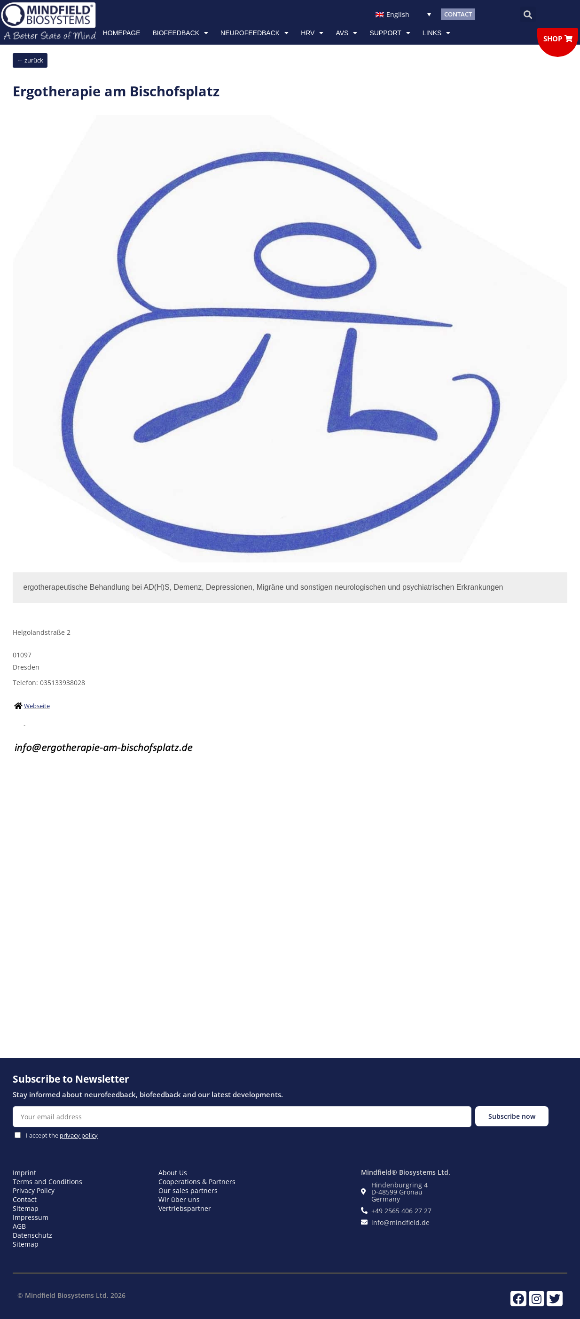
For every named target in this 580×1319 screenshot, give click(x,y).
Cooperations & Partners (196, 1181)
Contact (25, 1199)
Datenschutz (32, 1235)
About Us (172, 1172)
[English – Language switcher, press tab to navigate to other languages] (403, 14)
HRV (312, 33)
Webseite (37, 706)
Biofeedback (181, 33)
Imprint (24, 1172)
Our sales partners (188, 1190)
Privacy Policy (34, 1190)
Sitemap (26, 1208)
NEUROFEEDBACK (254, 33)
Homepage (122, 33)
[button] (528, 14)
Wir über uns (179, 1199)
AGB (19, 1226)
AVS (346, 33)
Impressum (30, 1217)
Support (389, 33)
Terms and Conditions (47, 1181)
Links (436, 33)
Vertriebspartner (184, 1208)
